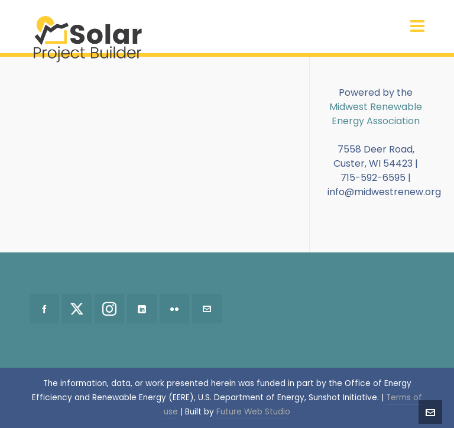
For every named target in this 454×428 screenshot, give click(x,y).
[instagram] (109, 308)
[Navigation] (417, 26)
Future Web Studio (253, 411)
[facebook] (44, 308)
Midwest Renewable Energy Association (375, 114)
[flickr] (174, 308)
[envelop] (207, 308)
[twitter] (77, 308)
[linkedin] (142, 308)
